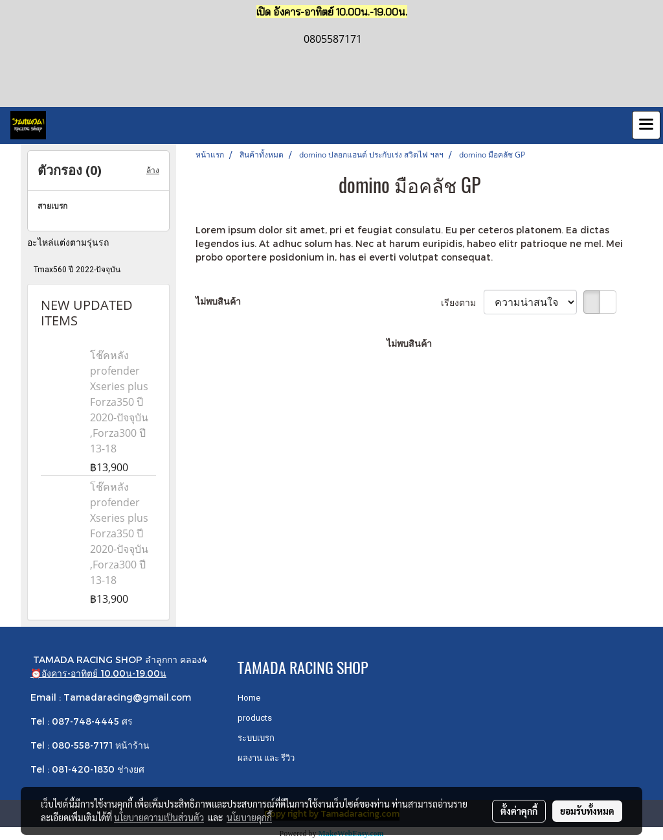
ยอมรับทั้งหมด (587, 811)
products (255, 718)
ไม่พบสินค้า (218, 301)
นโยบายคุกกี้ (249, 817)
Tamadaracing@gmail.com (127, 697)
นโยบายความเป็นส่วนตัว (159, 817)
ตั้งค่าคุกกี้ (518, 811)
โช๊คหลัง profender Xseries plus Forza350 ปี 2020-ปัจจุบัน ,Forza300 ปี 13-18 (119, 402)
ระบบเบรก (256, 738)
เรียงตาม (462, 302)
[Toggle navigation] (646, 125)
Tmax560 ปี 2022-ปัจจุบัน (77, 269)
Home (249, 698)
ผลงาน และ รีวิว (266, 758)
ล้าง (152, 170)
